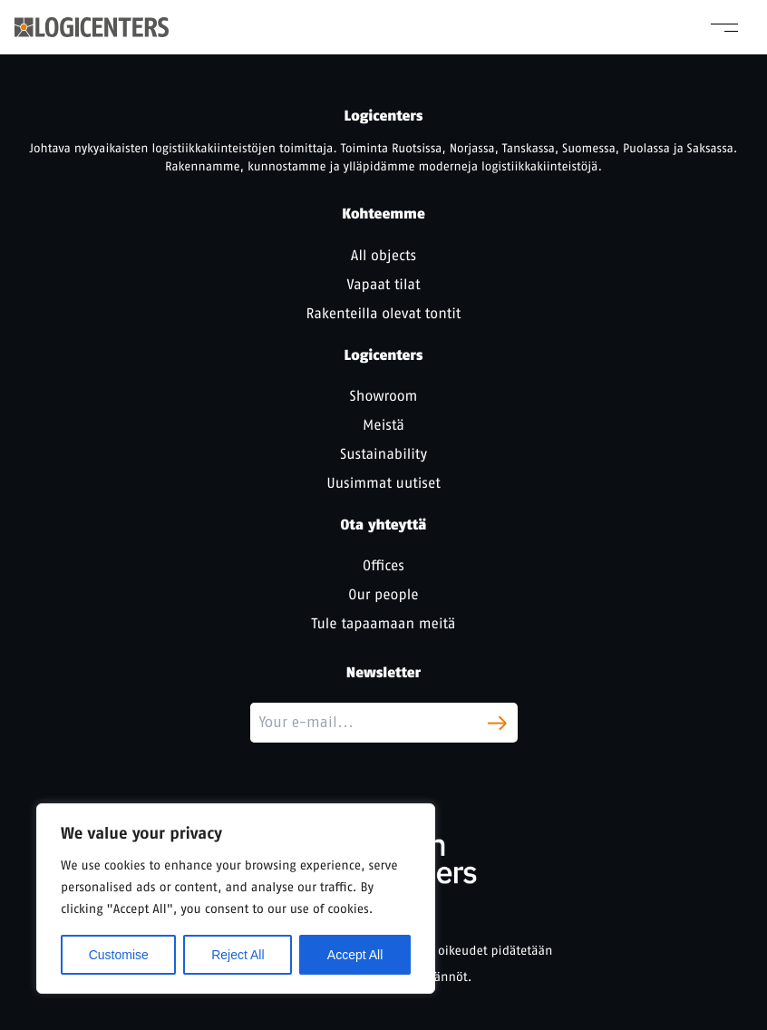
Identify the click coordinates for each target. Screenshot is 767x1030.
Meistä (383, 424)
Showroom (384, 395)
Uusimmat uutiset (383, 482)
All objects (383, 255)
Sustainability (383, 453)
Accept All (355, 954)
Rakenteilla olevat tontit (383, 313)
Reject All (237, 954)
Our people (383, 594)
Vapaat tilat (383, 284)
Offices (383, 565)
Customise (119, 954)
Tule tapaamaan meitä (384, 623)
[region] (235, 898)
